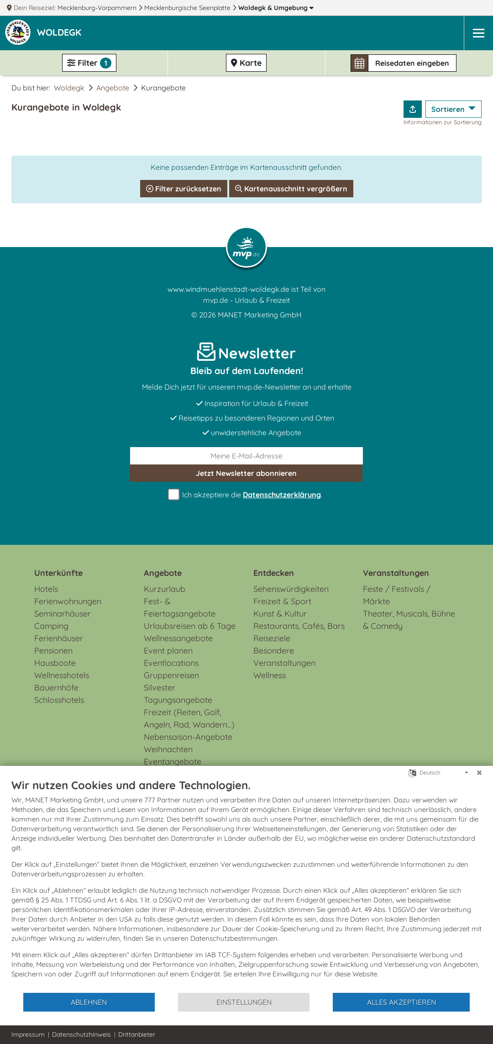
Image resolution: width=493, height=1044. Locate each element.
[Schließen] (479, 773)
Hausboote (55, 663)
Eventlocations (171, 663)
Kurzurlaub (164, 589)
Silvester (159, 687)
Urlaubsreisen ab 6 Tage (190, 626)
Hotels (46, 589)
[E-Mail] (246, 455)
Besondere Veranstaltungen (284, 656)
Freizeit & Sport (282, 601)
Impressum (28, 1034)
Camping (51, 626)
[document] (246, 885)
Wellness (269, 675)
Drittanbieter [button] (136, 1034)
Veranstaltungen (396, 573)
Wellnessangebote (178, 638)
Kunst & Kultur (280, 613)
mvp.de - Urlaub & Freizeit (246, 300)
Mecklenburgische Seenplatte (188, 8)
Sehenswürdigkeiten (291, 589)
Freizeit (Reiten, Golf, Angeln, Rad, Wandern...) (189, 718)
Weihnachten (168, 749)
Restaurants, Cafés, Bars (299, 626)
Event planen (168, 650)
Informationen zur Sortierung (443, 122)
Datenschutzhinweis (81, 1034)
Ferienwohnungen (67, 601)
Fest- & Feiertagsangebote (179, 607)
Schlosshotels (59, 700)
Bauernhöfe (56, 687)
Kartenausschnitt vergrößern (291, 188)
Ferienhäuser (58, 638)
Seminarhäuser (62, 613)
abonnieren (246, 473)
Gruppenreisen (171, 675)
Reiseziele (271, 638)
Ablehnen (89, 1002)
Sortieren (449, 109)
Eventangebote (172, 761)
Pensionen (53, 650)
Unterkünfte (58, 573)
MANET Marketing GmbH (260, 314)
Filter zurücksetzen (183, 188)
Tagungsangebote (178, 700)
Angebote (112, 87)
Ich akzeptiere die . (246, 495)
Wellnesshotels (61, 675)
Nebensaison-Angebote (188, 737)
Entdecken (273, 573)
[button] (61, 33)
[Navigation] (478, 33)
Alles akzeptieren (401, 1002)
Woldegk (276, 8)
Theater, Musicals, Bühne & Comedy (409, 619)
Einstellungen (244, 1002)
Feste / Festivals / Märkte (396, 595)
